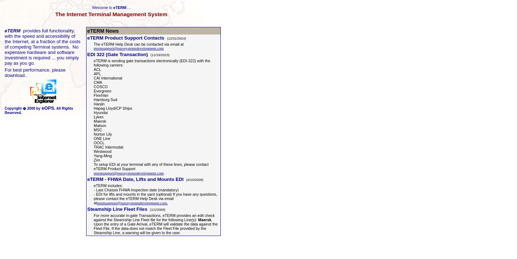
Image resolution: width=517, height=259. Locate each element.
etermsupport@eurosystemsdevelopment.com (129, 48)
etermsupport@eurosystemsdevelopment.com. (132, 203)
